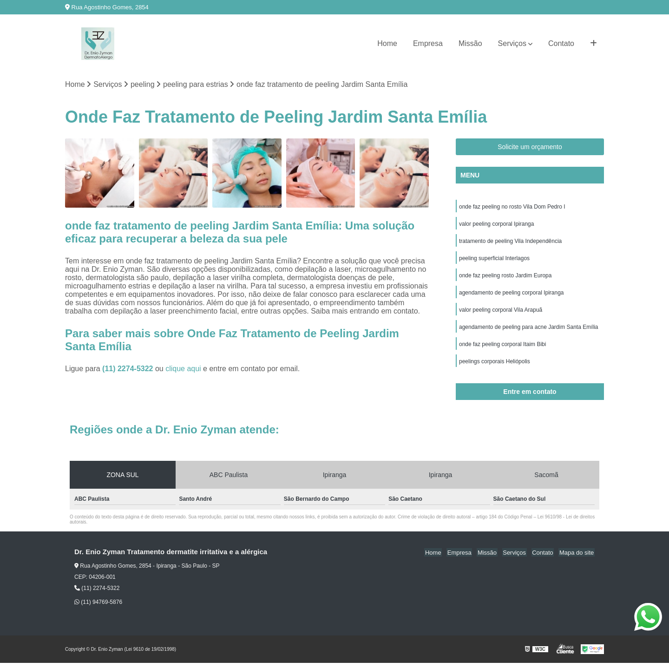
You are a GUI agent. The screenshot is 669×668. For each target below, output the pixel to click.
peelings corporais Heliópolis (494, 366)
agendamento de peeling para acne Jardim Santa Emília (528, 330)
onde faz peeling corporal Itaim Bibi (502, 348)
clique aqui (183, 369)
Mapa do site (577, 557)
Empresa (428, 43)
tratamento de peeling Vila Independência (510, 242)
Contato (561, 43)
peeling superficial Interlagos (494, 260)
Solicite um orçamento (530, 147)
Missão (470, 43)
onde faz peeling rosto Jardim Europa (505, 278)
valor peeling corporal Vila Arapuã (500, 313)
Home (387, 43)
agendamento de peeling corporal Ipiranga (511, 295)
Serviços (512, 43)
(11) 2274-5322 (128, 369)
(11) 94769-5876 (98, 607)
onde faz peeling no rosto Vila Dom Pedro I (512, 207)
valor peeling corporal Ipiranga (496, 225)
